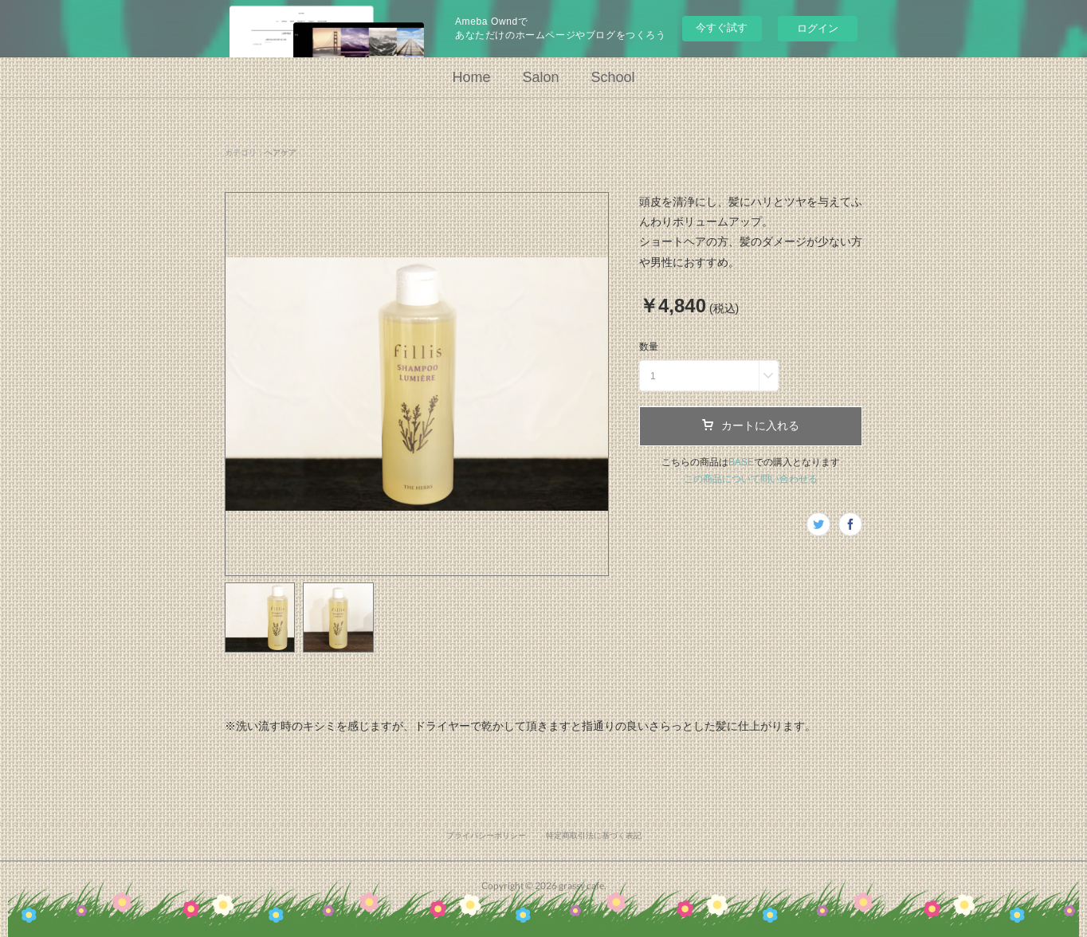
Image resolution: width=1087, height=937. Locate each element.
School (613, 77)
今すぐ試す (722, 27)
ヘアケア (280, 152)
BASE (741, 462)
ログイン (817, 28)
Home (471, 77)
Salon (540, 77)
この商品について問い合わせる (751, 478)
